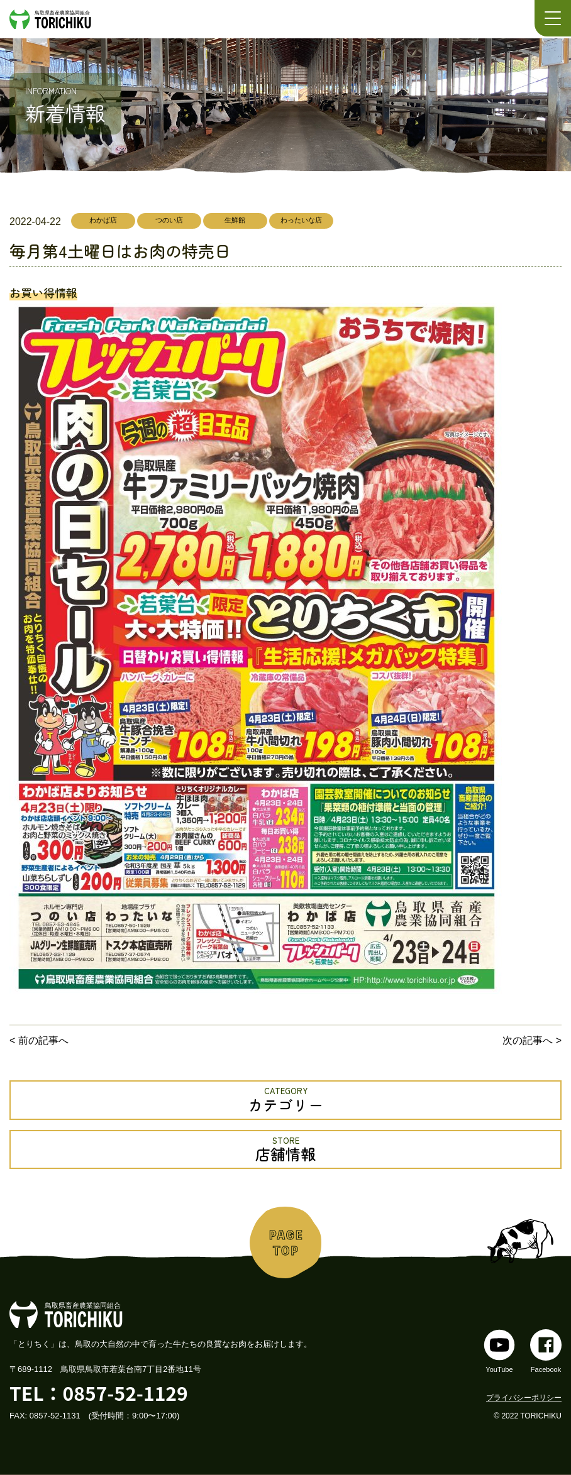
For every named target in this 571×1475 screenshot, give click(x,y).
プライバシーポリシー (524, 1397)
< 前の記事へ (39, 1040)
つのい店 (169, 220)
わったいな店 (301, 220)
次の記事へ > (532, 1040)
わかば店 (103, 220)
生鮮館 (235, 220)
